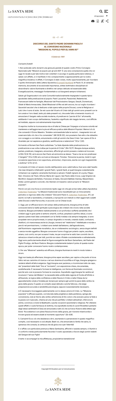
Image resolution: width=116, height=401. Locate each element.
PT (62, 37)
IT (58, 37)
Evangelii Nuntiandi (65, 83)
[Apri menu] (106, 11)
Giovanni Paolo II (17, 17)
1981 (40, 17)
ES (54, 37)
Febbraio (48, 17)
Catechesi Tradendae (27, 192)
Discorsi (33, 17)
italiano (99, 17)
